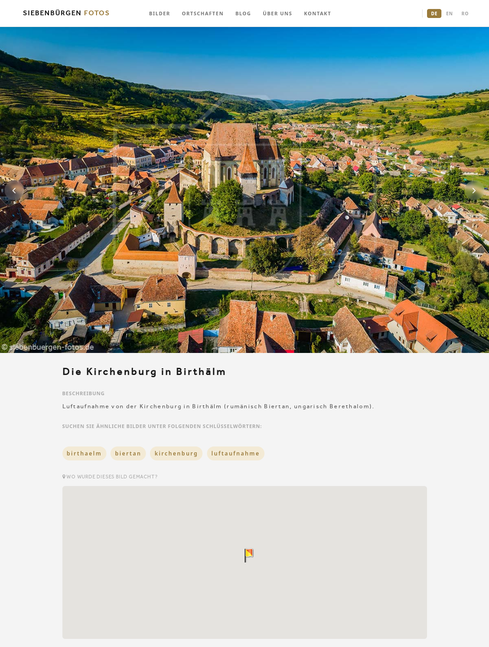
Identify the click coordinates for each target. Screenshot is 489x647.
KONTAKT (317, 13)
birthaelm (84, 453)
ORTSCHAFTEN (203, 13)
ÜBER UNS (277, 13)
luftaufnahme (235, 453)
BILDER (159, 13)
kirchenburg (176, 453)
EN (449, 13)
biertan (128, 453)
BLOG (243, 13)
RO (465, 13)
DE (434, 13)
